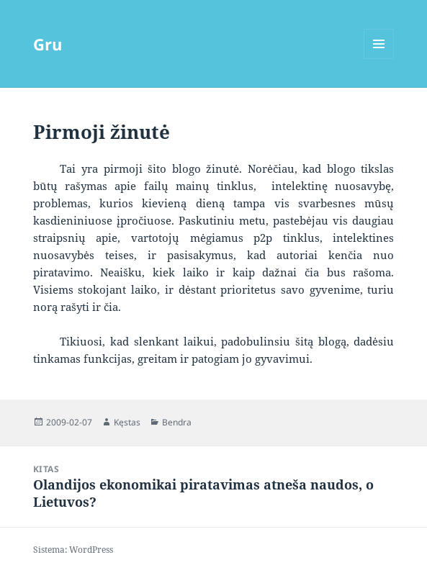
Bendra (177, 422)
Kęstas (127, 422)
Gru (47, 44)
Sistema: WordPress (73, 549)
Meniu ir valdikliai (379, 58)
